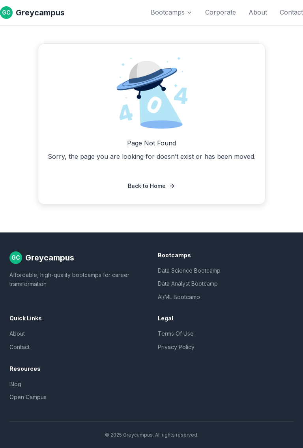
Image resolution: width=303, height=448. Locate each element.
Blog (15, 384)
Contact (291, 12)
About (258, 12)
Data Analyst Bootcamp (188, 283)
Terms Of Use (176, 333)
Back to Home (151, 185)
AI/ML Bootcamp (179, 297)
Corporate (220, 12)
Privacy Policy (176, 347)
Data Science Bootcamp (189, 270)
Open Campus (28, 397)
